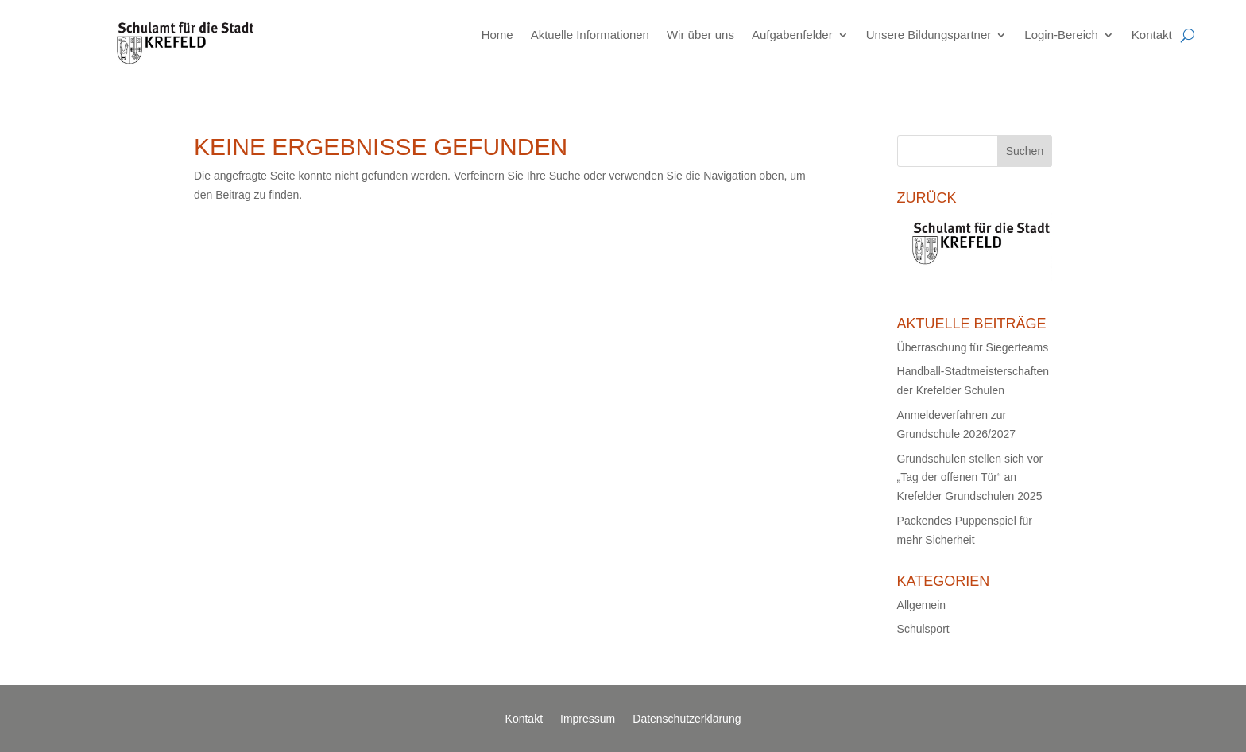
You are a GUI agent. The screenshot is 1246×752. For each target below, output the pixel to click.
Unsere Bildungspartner (929, 34)
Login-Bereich (1061, 34)
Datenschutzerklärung (687, 719)
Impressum (587, 719)
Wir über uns (700, 34)
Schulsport (923, 628)
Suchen (1024, 151)
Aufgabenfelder (792, 34)
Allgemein (921, 605)
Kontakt (1152, 34)
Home (497, 34)
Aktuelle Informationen (590, 34)
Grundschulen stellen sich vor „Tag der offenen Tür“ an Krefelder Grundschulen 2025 (970, 477)
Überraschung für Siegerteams (973, 347)
